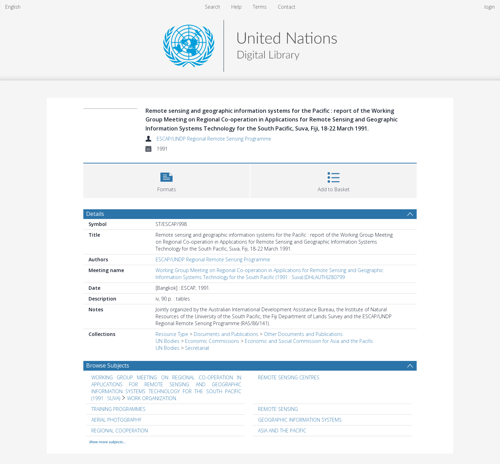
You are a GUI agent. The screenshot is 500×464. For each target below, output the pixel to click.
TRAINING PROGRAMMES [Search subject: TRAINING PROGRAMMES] (118, 409)
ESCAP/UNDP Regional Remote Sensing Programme (214, 138)
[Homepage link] (250, 44)
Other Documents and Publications (303, 334)
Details (95, 214)
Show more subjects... (107, 441)
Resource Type (172, 334)
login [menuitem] (489, 6)
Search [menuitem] (212, 6)
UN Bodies (168, 341)
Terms (260, 6)
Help (236, 6)
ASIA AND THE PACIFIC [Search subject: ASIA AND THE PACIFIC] (282, 430)
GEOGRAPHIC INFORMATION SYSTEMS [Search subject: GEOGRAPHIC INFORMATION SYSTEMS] (300, 419)
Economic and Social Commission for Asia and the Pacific (309, 341)
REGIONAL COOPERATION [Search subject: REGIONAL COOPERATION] (119, 430)
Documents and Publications (226, 334)
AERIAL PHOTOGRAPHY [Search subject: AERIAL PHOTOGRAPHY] (116, 419)
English (12, 6)
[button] (166, 179)
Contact (286, 6)
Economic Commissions (212, 341)
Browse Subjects (107, 365)
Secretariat (197, 348)
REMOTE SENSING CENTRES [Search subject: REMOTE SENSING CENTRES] (288, 377)
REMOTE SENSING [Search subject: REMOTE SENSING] (278, 409)
